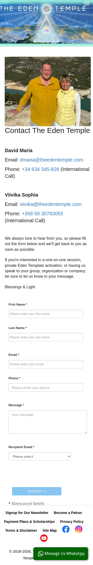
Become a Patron (68, 513)
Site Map (50, 530)
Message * (16, 405)
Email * (13, 355)
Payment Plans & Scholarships (29, 522)
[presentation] (45, 473)
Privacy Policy (72, 522)
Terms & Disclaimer (21, 530)
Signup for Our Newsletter (27, 513)
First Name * (17, 304)
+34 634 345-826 (40, 169)
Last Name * (17, 328)
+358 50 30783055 (42, 213)
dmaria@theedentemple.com (51, 160)
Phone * (14, 378)
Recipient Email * (21, 447)
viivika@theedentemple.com (51, 204)
